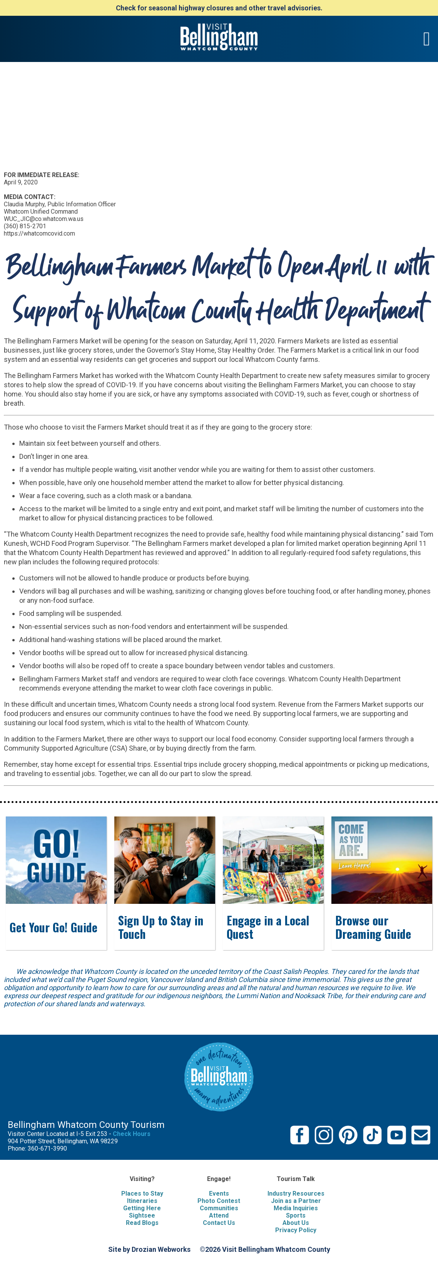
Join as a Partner (296, 1200)
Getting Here (142, 1208)
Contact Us (219, 1222)
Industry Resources (295, 1193)
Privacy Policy (295, 1230)
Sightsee (142, 1215)
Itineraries (142, 1200)
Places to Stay (142, 1193)
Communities (219, 1208)
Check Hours (131, 1134)
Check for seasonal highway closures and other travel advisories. (219, 8)
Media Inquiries (296, 1208)
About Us (296, 1222)
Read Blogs (142, 1222)
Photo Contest (218, 1200)
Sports (296, 1215)
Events (219, 1193)
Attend (219, 1215)
